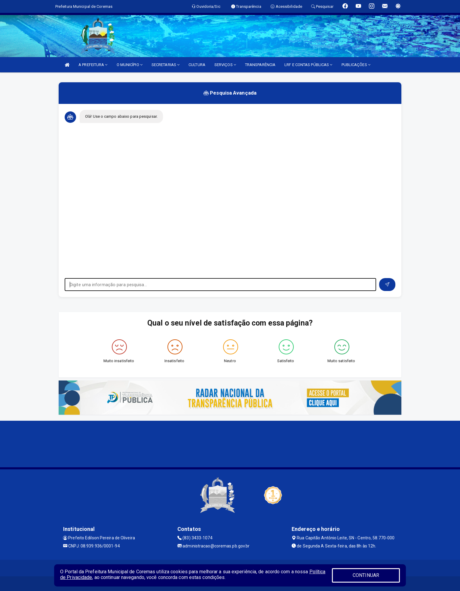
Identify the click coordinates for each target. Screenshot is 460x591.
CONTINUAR (366, 575)
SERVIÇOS (225, 64)
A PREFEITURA (92, 64)
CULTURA (197, 64)
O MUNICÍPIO (130, 64)
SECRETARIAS (165, 64)
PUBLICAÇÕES (356, 64)
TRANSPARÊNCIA (260, 64)
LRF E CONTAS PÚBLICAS (308, 64)
